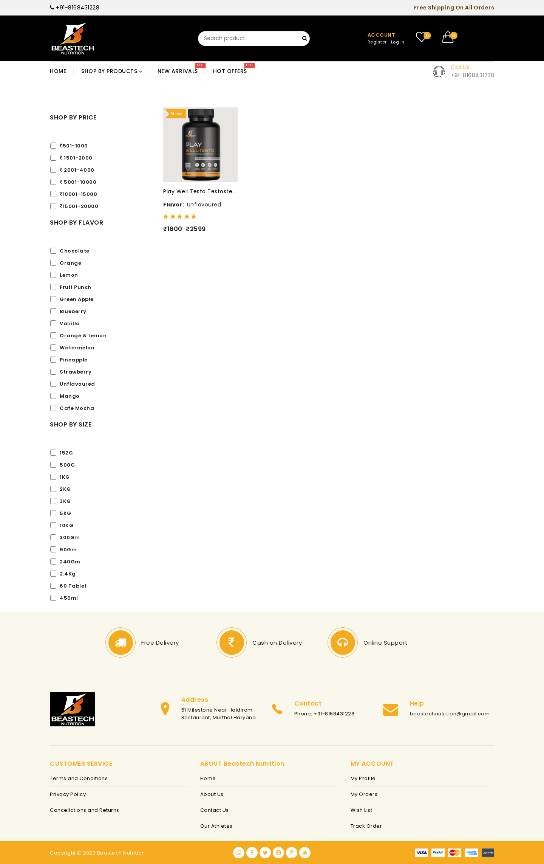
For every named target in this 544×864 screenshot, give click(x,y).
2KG (65, 489)
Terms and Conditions (79, 778)
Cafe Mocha (77, 408)
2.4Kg (68, 573)
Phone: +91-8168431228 (324, 713)
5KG (65, 513)
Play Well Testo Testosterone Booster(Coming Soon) (200, 191)
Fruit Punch (75, 287)
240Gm (70, 561)
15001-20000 (79, 206)
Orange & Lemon (83, 335)
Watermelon (77, 347)
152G (66, 452)
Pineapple (74, 359)
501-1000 (74, 145)
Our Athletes (216, 826)
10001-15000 (78, 194)
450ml (69, 598)
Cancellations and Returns (84, 810)
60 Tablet (73, 585)
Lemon (69, 275)
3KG (65, 501)
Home (208, 778)
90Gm (68, 549)
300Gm (70, 537)
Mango (70, 396)
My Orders (364, 794)
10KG (66, 525)
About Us (212, 794)
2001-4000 (77, 170)
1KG (65, 477)
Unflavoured (77, 384)
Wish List (361, 810)
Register (377, 42)
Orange (70, 263)
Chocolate (75, 250)
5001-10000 (78, 182)
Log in (398, 42)
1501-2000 (76, 157)
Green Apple (77, 299)
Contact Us (214, 810)
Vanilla (70, 323)
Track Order (366, 826)
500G (67, 464)
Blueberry (73, 311)
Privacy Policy (68, 794)
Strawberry (75, 371)
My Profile (363, 778)
